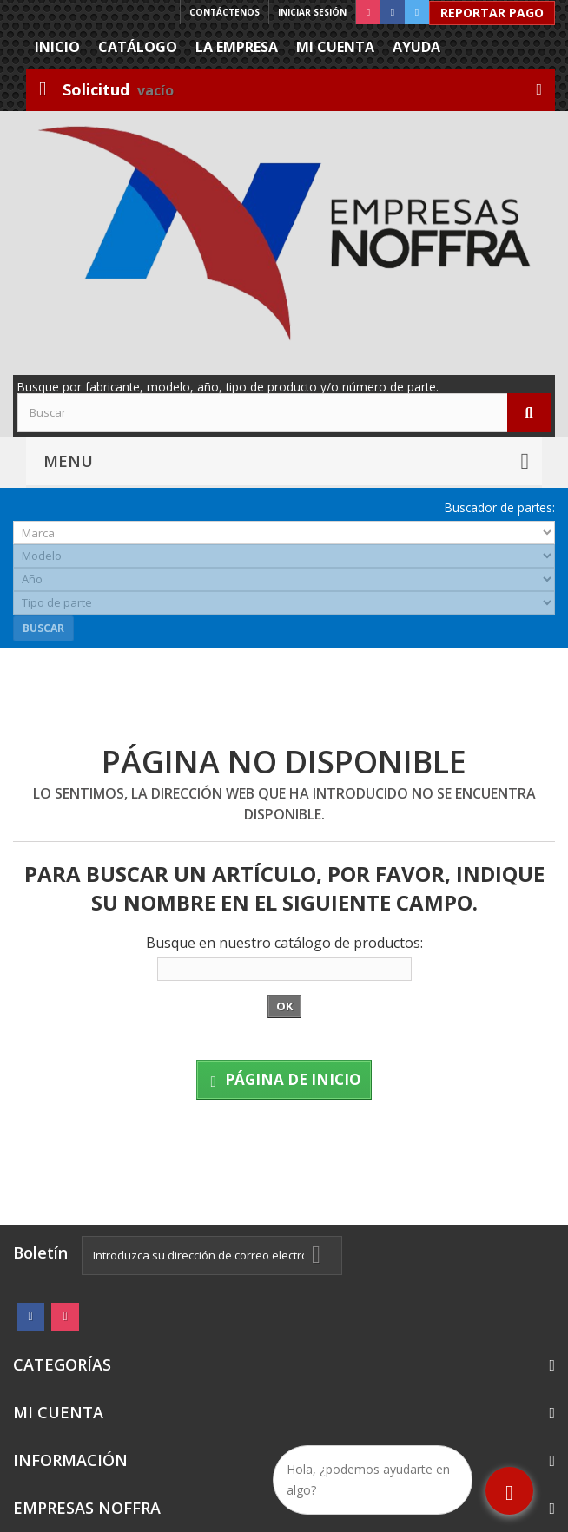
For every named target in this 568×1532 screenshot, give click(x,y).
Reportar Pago (492, 12)
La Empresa (236, 46)
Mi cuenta (335, 46)
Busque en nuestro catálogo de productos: (284, 942)
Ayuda (416, 46)
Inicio (57, 46)
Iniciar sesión (312, 12)
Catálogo (137, 46)
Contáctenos (224, 12)
